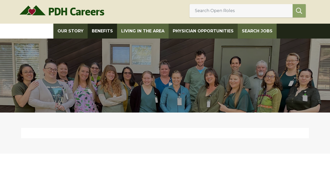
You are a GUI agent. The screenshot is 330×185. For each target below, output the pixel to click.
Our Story (70, 31)
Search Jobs (257, 31)
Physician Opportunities (203, 31)
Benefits (102, 31)
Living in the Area (142, 31)
